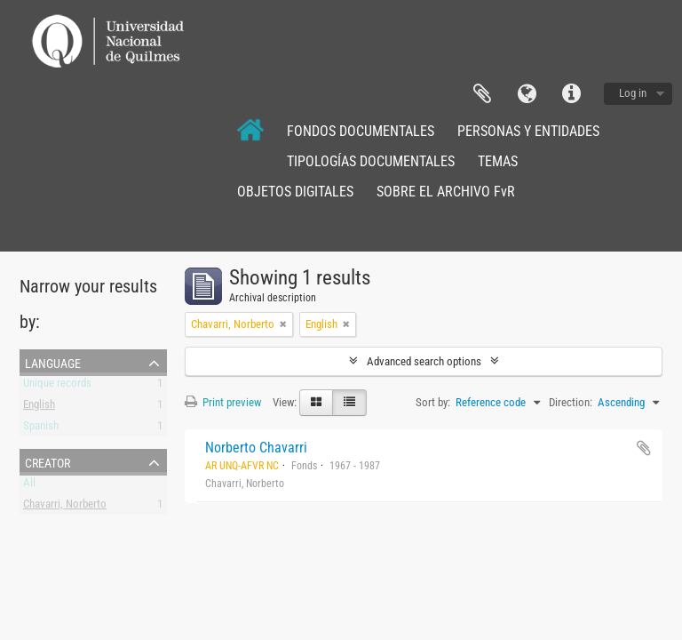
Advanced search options (424, 361)
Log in (632, 93)
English (39, 407)
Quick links (571, 94)
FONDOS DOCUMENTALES (360, 131)
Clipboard (482, 94)
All (29, 485)
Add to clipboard (644, 448)
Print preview (223, 402)
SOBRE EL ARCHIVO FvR (446, 191)
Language (526, 94)
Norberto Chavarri (256, 447)
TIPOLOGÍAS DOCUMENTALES (371, 161)
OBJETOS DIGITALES (295, 191)
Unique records (57, 386)
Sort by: (433, 402)
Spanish (41, 429)
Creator (47, 461)
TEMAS (498, 161)
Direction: (570, 402)
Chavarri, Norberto (65, 507)
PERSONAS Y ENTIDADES (528, 131)
